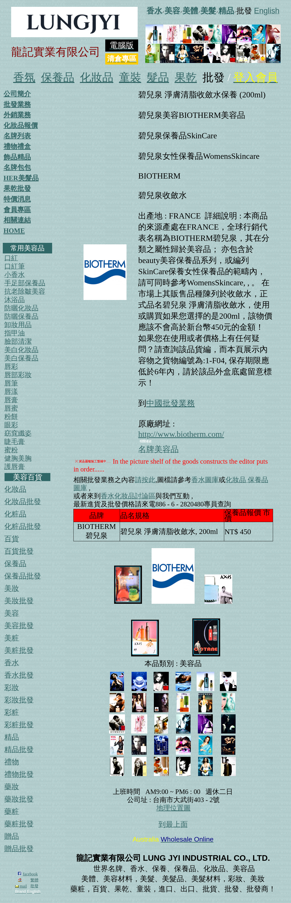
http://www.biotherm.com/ (181, 434)
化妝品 (96, 77)
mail (21, 886)
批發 (34, 886)
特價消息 (17, 199)
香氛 (24, 77)
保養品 (57, 77)
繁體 (34, 880)
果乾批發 (17, 188)
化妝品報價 (21, 125)
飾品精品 (17, 157)
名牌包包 (17, 167)
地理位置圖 (173, 808)
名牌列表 (17, 136)
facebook (30, 874)
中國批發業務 (170, 403)
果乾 (186, 77)
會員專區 (17, 209)
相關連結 (17, 220)
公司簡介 (17, 94)
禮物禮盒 (17, 146)
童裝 (130, 77)
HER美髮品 (21, 178)
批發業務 (17, 104)
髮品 (158, 77)
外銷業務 (17, 115)
